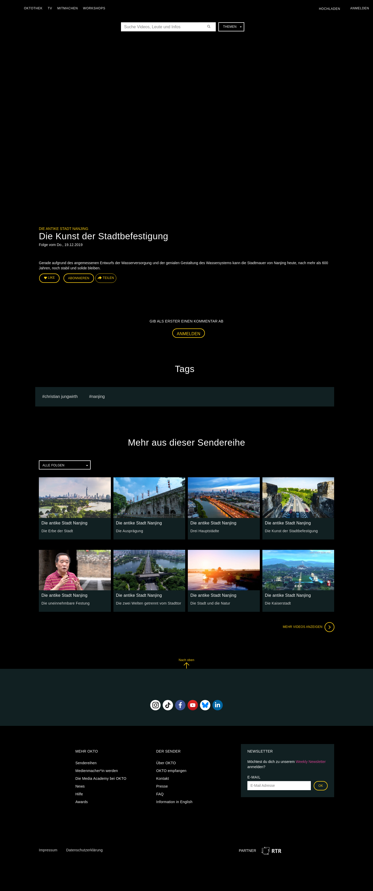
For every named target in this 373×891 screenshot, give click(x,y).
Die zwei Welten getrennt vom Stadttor (148, 603)
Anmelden (188, 333)
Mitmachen (68, 8)
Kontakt (162, 778)
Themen (232, 27)
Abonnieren (78, 278)
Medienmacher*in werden (96, 770)
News (80, 786)
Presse (162, 786)
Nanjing (98, 396)
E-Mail (254, 777)
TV (50, 8)
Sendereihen (86, 763)
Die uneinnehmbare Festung (65, 603)
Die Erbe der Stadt (57, 531)
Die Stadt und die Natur (209, 603)
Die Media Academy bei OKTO (100, 778)
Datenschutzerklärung (84, 850)
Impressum (48, 850)
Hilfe (79, 794)
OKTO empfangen (171, 770)
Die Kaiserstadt (278, 603)
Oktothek (34, 8)
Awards (81, 801)
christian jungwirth (61, 396)
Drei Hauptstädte (204, 531)
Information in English (174, 801)
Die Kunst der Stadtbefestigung (291, 531)
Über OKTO (166, 763)
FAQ (160, 794)
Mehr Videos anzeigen (308, 627)
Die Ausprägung (129, 531)
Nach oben (186, 663)
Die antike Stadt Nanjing (63, 229)
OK (320, 785)
